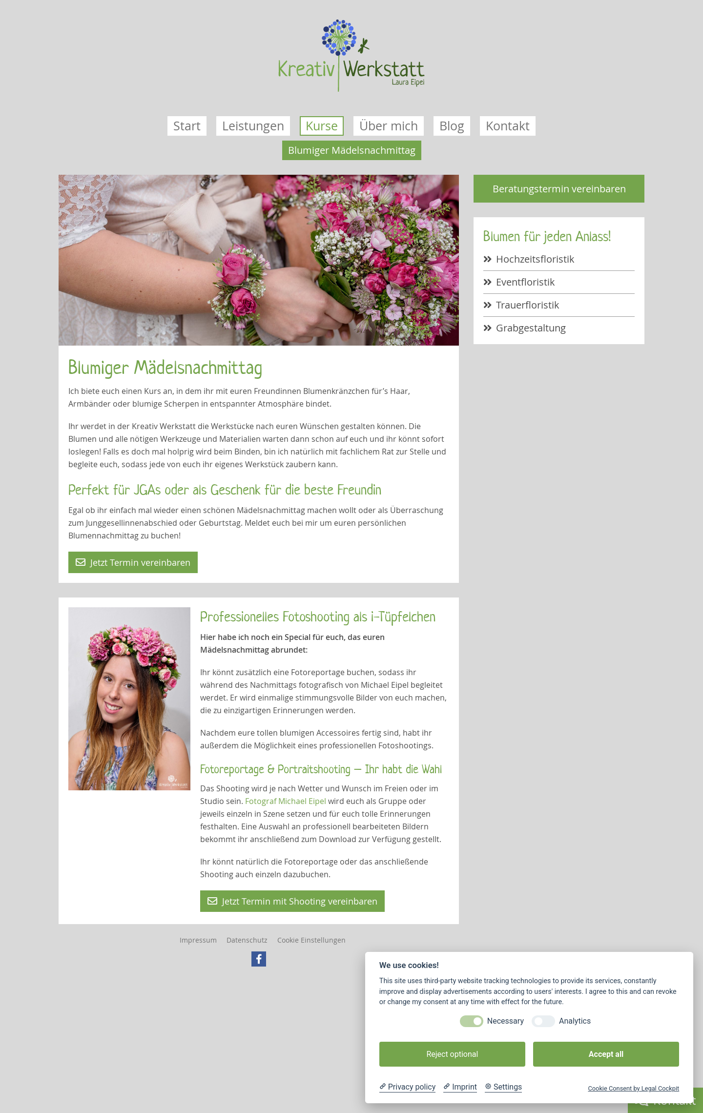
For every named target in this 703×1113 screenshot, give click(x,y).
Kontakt (508, 126)
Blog (451, 126)
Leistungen (253, 126)
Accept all (606, 1054)
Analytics (575, 1021)
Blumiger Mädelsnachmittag (351, 150)
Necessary (505, 1021)
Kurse (322, 126)
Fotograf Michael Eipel (285, 801)
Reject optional (452, 1054)
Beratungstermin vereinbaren (559, 188)
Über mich (388, 126)
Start (187, 126)
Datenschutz (247, 940)
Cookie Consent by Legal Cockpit (633, 1088)
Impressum (198, 940)
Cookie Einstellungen (311, 940)
